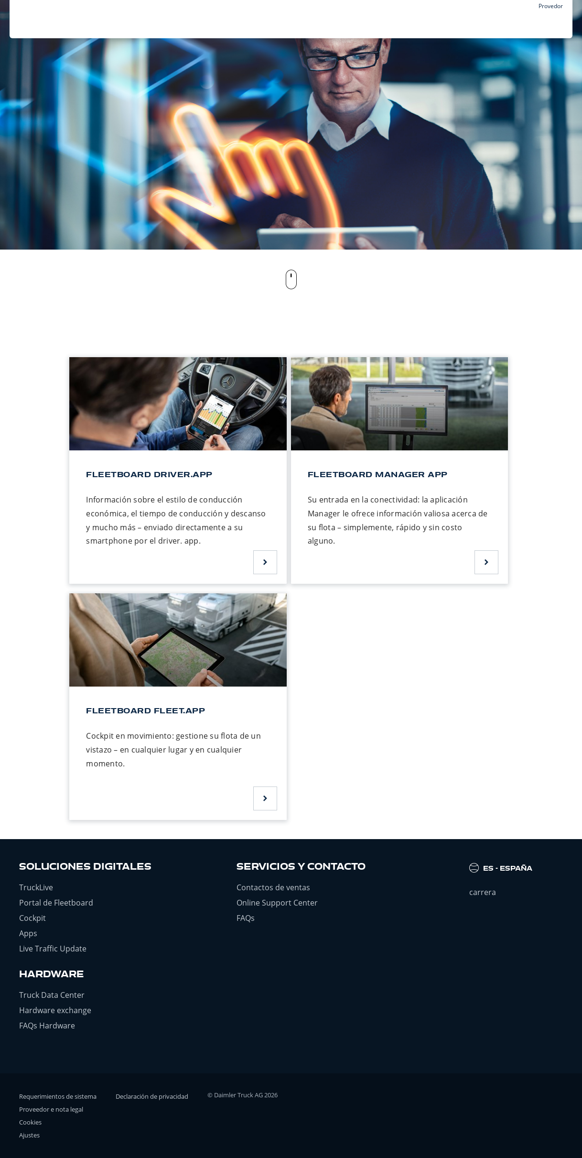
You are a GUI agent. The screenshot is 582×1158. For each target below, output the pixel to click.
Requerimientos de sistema (58, 1096)
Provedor (551, 6)
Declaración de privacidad (152, 1096)
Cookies (30, 1122)
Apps (28, 933)
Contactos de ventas (273, 887)
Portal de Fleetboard (56, 902)
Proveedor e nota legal (51, 1109)
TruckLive (36, 887)
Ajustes (29, 1135)
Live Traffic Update (52, 948)
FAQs (246, 918)
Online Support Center (277, 902)
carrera (482, 892)
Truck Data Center (52, 995)
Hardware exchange (55, 1010)
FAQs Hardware (47, 1025)
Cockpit (32, 918)
